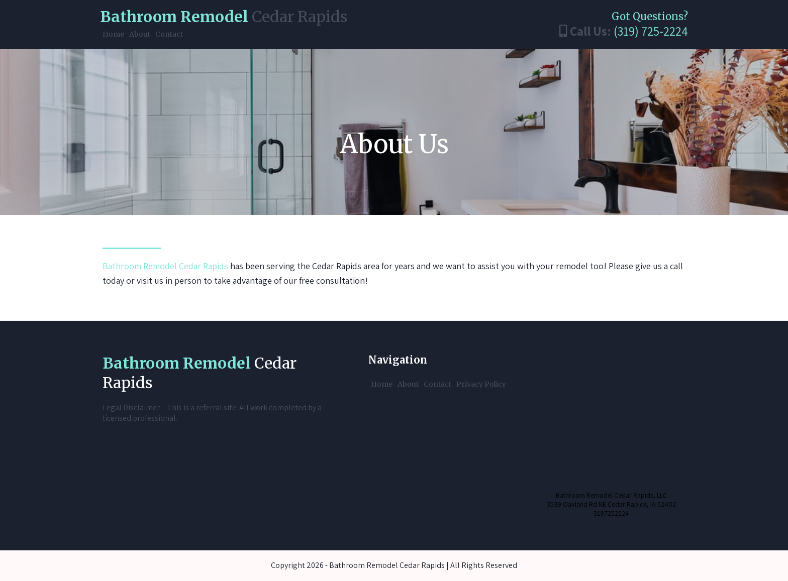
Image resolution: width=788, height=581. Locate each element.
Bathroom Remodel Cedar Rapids (165, 266)
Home (113, 34)
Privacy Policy (481, 384)
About (139, 34)
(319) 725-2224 (651, 31)
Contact (169, 34)
